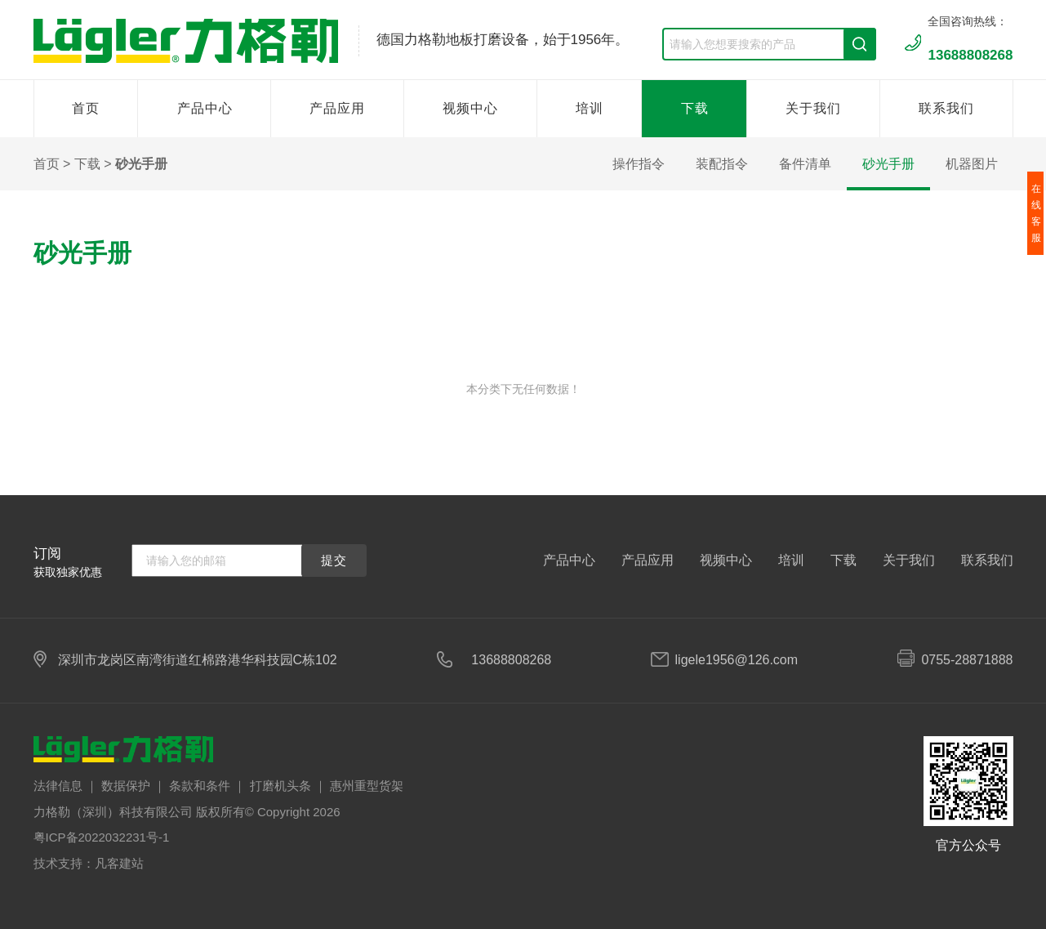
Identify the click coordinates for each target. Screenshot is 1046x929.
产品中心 (205, 108)
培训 (589, 108)
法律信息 (57, 786)
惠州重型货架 (366, 786)
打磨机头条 (280, 786)
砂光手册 (141, 164)
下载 (695, 108)
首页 (86, 108)
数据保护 (125, 786)
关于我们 (813, 108)
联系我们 (946, 108)
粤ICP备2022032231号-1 (101, 837)
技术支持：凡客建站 (88, 863)
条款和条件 (199, 786)
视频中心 (470, 108)
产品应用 (337, 108)
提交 (334, 560)
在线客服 (1036, 213)
